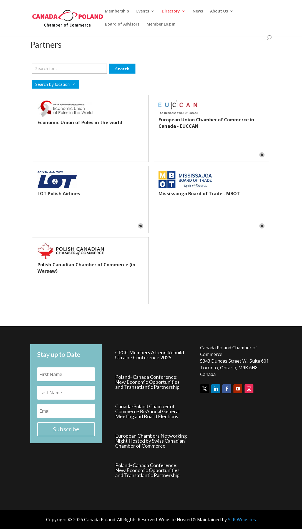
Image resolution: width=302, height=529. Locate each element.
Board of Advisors (122, 24)
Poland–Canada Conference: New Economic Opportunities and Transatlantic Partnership (147, 382)
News (198, 11)
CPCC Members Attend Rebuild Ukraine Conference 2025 (149, 354)
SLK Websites (242, 520)
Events (142, 11)
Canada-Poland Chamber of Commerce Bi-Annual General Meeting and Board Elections (147, 411)
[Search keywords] (69, 69)
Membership (117, 11)
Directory (171, 11)
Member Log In (161, 24)
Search (122, 68)
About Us (219, 11)
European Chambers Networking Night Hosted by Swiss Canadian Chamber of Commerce (151, 441)
